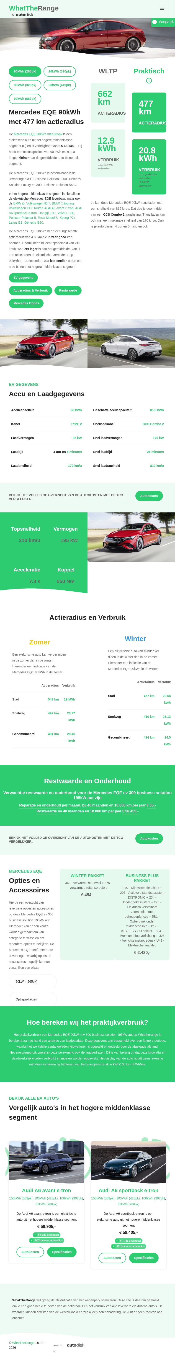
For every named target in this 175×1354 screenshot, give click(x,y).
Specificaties (62, 1252)
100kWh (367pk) (71, 1198)
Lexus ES (16, 222)
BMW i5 (19, 203)
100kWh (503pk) (21, 1198)
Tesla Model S (48, 217)
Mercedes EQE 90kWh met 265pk (38, 134)
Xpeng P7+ (67, 217)
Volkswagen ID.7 (39, 203)
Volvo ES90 (66, 213)
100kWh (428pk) (46, 1198)
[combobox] (33, 981)
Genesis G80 (34, 222)
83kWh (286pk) (46, 1204)
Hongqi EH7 (48, 213)
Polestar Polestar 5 (23, 217)
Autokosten (149, 496)
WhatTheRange (23, 1343)
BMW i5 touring (63, 203)
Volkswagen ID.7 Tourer (26, 208)
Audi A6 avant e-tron (59, 208)
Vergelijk (163, 21)
